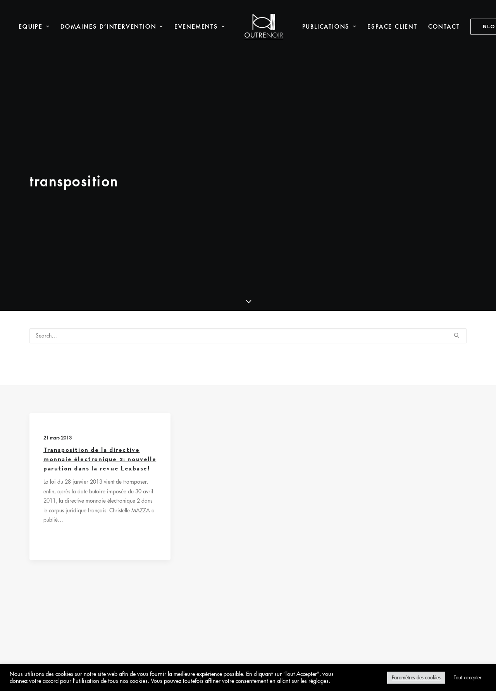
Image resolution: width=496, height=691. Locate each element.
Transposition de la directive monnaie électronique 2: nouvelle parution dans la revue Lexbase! (99, 370)
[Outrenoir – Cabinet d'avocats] (248, 26)
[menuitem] (96, 26)
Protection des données (271, 498)
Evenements (183, 26)
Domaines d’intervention (96, 26)
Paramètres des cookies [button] (416, 677)
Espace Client (376, 26)
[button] (456, 227)
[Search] (248, 228)
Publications (313, 26)
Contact (428, 26)
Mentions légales (201, 498)
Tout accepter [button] (468, 677)
